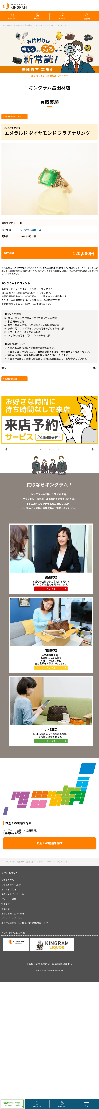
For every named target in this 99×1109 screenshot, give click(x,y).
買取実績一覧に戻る (13, 116)
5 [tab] (58, 449)
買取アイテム (12, 19)
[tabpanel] (49, 420)
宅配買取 (87, 19)
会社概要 (5, 908)
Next (92, 449)
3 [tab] (49, 449)
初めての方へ (7, 879)
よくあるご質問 (8, 889)
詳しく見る (51, 589)
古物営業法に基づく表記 (12, 913)
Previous (6, 449)
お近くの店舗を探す (49, 843)
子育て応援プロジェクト (12, 894)
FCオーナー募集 (8, 899)
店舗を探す (37, 18)
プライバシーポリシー (11, 918)
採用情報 (5, 903)
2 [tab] (45, 449)
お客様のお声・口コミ (11, 884)
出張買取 (62, 18)
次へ (95, 368)
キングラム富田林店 (30, 229)
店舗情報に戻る (11, 378)
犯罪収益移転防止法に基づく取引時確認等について (24, 923)
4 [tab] (53, 449)
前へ (3, 368)
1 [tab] (40, 449)
